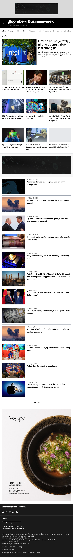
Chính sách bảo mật (8, 549)
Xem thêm (36, 402)
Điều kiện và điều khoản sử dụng (12, 547)
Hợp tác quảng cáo (11, 522)
